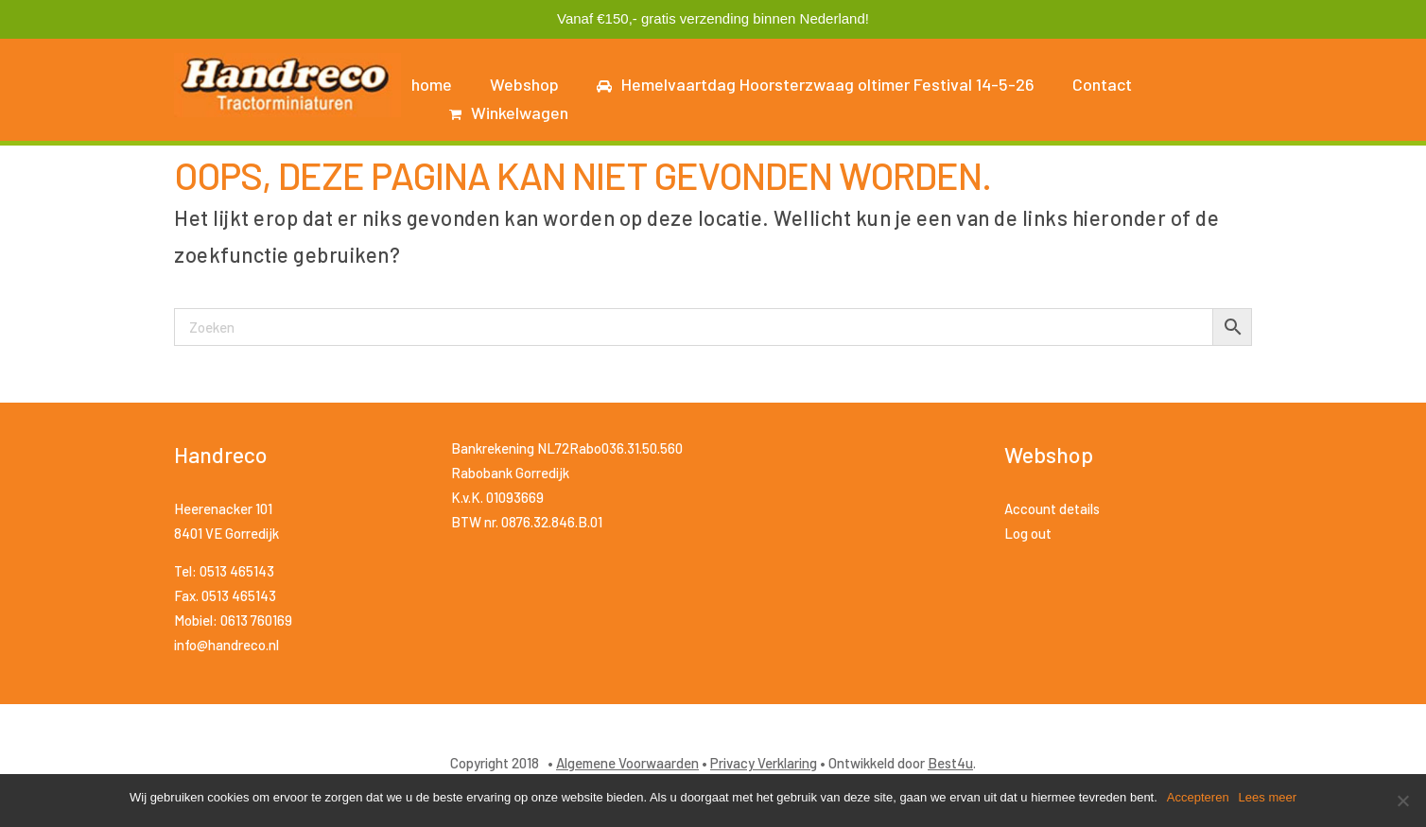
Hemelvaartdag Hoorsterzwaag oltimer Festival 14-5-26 (816, 84)
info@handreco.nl (226, 644)
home (431, 84)
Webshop (524, 84)
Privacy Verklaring (763, 762)
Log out (1028, 533)
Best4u (950, 762)
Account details (1052, 508)
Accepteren (1198, 797)
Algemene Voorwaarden (627, 762)
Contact (1102, 84)
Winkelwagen (508, 112)
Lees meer (1267, 797)
